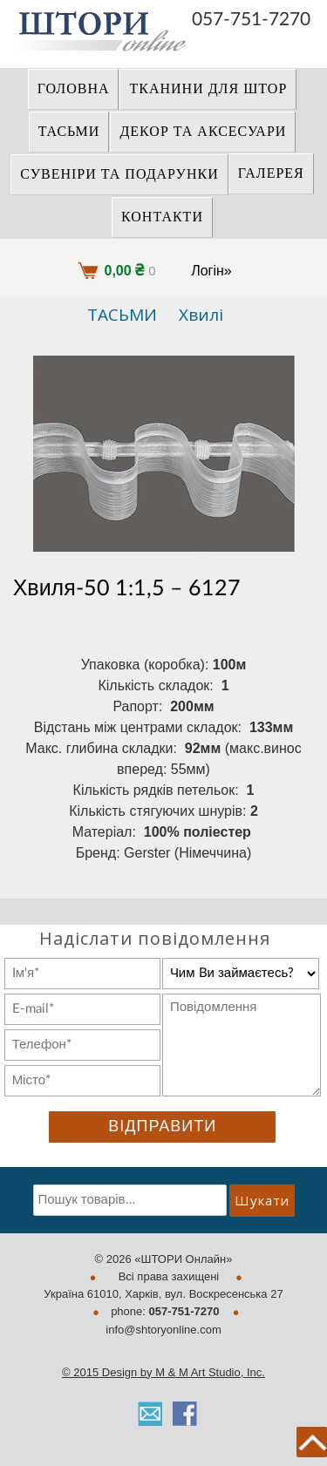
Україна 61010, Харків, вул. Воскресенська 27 (163, 1293)
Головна (73, 89)
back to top (311, 1442)
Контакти (162, 217)
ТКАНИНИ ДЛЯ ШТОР (208, 89)
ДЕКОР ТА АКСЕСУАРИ (202, 132)
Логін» (211, 270)
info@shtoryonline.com (163, 1329)
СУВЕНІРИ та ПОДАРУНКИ (119, 174)
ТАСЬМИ (69, 132)
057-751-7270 (251, 19)
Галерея (271, 173)
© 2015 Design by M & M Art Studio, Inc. (163, 1372)
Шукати (262, 1200)
